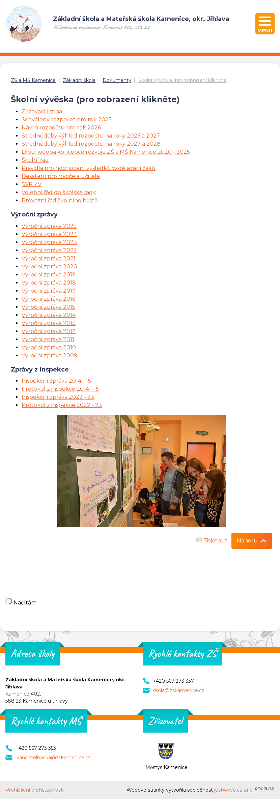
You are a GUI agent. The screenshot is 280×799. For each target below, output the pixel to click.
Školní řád (35, 160)
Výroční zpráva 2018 (49, 282)
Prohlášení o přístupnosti (34, 790)
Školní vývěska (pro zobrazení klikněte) (183, 80)
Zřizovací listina (42, 111)
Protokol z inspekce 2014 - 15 (60, 389)
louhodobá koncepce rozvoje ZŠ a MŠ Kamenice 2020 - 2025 (108, 152)
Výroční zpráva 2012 (49, 331)
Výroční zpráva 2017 (49, 291)
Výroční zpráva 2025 (49, 226)
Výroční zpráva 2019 (49, 274)
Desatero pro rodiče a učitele (61, 176)
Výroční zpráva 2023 (49, 242)
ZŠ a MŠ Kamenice (33, 80)
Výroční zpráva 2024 (49, 234)
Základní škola (79, 80)
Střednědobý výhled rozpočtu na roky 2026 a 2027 (91, 135)
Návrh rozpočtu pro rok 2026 (61, 127)
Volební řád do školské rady (59, 192)
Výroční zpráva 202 (48, 250)
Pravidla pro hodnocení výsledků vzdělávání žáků (89, 168)
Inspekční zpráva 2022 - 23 (58, 397)
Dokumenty (117, 80)
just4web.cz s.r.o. (234, 790)
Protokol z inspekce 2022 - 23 (62, 405)
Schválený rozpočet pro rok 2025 (67, 119)
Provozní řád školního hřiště (60, 200)
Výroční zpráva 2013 (49, 323)
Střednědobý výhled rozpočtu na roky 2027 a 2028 (91, 144)
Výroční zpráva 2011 (48, 339)
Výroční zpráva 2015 (48, 307)
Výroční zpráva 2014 (49, 315)
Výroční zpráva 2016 (48, 299)
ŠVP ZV (31, 184)
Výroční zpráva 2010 (49, 347)
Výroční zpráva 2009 (49, 355)
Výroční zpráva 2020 (49, 266)
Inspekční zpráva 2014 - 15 (56, 381)
